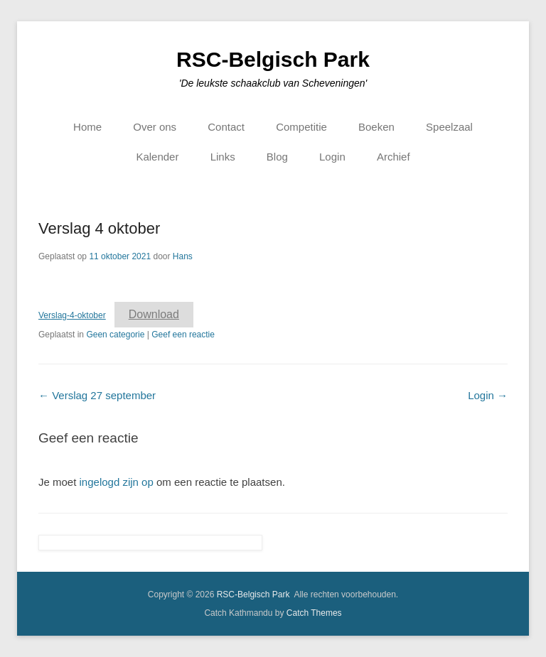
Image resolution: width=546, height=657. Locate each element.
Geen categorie (115, 335)
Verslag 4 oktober (99, 228)
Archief (393, 157)
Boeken (376, 127)
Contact (226, 127)
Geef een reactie (183, 335)
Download (154, 314)
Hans (183, 256)
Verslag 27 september (97, 395)
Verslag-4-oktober (72, 315)
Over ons (154, 127)
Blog (277, 157)
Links (222, 157)
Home (87, 127)
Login (332, 157)
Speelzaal (449, 127)
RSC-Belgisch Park (273, 59)
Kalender (157, 157)
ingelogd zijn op (117, 482)
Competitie (301, 127)
